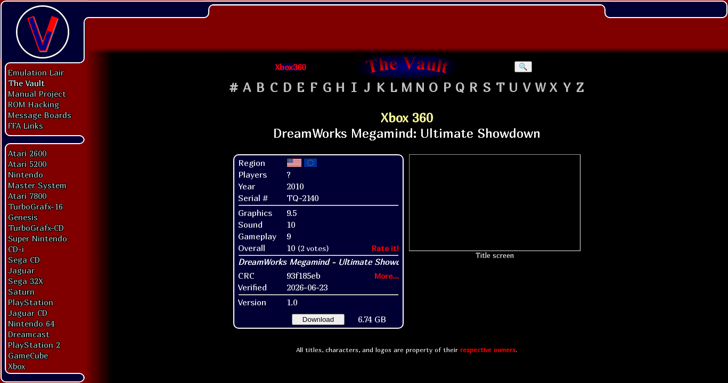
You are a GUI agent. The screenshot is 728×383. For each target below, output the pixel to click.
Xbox (16, 366)
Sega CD (24, 259)
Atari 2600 (27, 153)
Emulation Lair (36, 72)
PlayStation (30, 302)
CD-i (16, 249)
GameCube (28, 355)
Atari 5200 (27, 164)
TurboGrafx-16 (35, 206)
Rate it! (385, 248)
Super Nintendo (37, 238)
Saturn (21, 291)
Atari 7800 (27, 196)
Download (318, 319)
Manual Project (37, 93)
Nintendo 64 (31, 323)
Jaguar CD (27, 313)
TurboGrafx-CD (36, 227)
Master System (37, 185)
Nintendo (25, 174)
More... (386, 275)
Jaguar (21, 270)
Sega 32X (25, 281)
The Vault (26, 83)
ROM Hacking (33, 104)
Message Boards (39, 115)
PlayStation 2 (34, 344)
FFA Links (25, 125)
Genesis (23, 217)
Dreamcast (29, 334)
